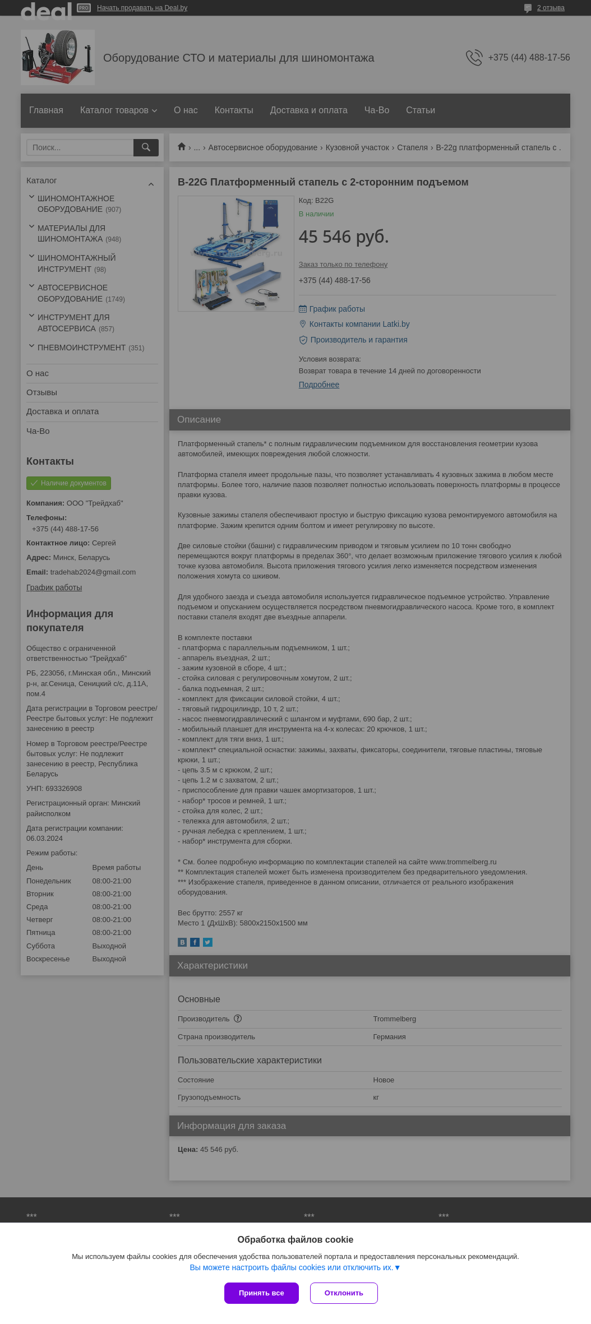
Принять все (261, 1293)
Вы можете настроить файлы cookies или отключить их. (291, 1267)
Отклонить (344, 1293)
